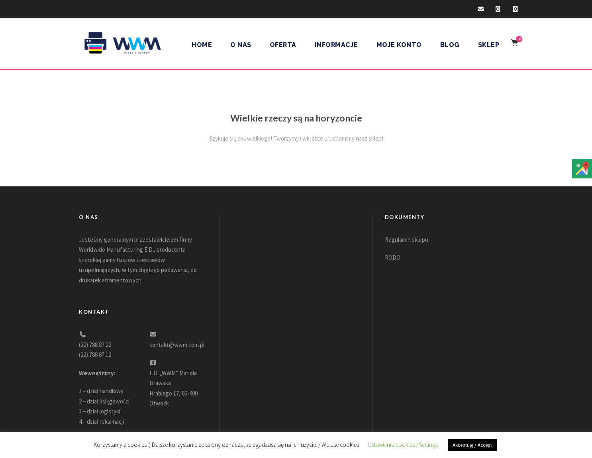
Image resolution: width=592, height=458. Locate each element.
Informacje (336, 45)
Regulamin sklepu (406, 239)
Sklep (489, 45)
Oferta (283, 45)
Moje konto (399, 45)
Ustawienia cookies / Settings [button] (403, 444)
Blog (450, 45)
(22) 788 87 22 (95, 344)
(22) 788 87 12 (95, 354)
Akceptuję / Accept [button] (472, 445)
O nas (240, 45)
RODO (392, 257)
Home (202, 45)
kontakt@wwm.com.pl (176, 344)
